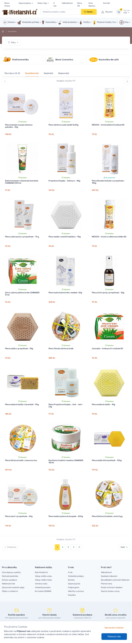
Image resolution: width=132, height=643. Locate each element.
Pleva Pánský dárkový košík (61, 342)
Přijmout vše (114, 636)
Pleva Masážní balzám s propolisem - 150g (108, 180)
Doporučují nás (74, 571)
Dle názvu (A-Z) (12, 73)
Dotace (9, 22)
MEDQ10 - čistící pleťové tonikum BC (108, 125)
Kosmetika (48, 22)
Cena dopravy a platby (11, 560)
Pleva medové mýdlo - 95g (103, 397)
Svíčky (84, 22)
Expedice (72, 583)
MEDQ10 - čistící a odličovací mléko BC (109, 234)
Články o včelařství (10, 579)
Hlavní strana (7, 4)
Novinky (71, 568)
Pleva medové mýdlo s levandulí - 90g (22, 397)
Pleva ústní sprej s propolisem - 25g (108, 288)
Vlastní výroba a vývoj (110, 579)
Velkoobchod (67, 3)
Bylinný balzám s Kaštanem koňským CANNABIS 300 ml (21, 180)
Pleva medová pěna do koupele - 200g (66, 505)
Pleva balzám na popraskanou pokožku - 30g (19, 126)
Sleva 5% (79, 4)
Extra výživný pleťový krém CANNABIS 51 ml (22, 289)
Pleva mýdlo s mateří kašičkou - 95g (65, 234)
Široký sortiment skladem (112, 575)
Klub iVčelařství (41, 560)
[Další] (127, 81)
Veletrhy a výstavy (76, 579)
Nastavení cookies (114, 627)
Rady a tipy (42, 3)
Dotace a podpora (9, 568)
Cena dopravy (91, 4)
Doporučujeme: (25, 3)
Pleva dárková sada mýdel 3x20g (63, 125)
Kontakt (106, 3)
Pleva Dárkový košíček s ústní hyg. (107, 505)
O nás (54, 4)
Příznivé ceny (106, 571)
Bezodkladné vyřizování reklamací (115, 568)
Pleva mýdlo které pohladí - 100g (107, 451)
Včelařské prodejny (76, 564)
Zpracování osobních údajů (13, 575)
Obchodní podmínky (10, 564)
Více (124, 22)
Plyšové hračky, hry (104, 22)
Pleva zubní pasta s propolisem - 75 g (22, 234)
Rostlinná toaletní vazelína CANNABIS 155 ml (66, 452)
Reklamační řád (8, 571)
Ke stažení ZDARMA (43, 579)
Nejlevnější (63, 73)
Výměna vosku (41, 571)
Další (124, 535)
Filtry (12, 42)
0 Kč (127, 11)
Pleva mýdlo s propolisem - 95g (19, 342)
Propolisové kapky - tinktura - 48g (64, 179)
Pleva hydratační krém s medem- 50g (65, 288)
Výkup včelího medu (43, 568)
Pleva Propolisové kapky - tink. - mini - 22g (66, 398)
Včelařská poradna (42, 575)
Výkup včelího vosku (43, 564)
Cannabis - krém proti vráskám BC (107, 342)
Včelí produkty (67, 22)
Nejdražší (48, 73)
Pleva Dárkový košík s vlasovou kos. (21, 451)
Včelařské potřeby (28, 22)
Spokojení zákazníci (109, 564)
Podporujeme (73, 575)
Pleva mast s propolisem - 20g (19, 505)
